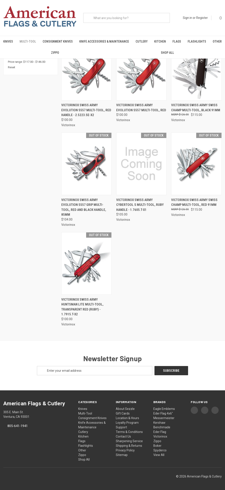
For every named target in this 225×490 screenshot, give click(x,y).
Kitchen (160, 41)
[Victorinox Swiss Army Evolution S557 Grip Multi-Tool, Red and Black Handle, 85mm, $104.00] (86, 163)
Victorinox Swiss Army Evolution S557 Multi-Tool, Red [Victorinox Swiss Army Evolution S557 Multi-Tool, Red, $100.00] (141, 107)
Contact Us (123, 436)
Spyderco (160, 450)
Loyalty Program (127, 422)
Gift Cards (123, 413)
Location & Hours (127, 418)
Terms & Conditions (129, 432)
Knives (8, 41)
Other (217, 41)
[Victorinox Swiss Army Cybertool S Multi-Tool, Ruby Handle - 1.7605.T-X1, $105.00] (141, 163)
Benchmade (161, 427)
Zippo (55, 52)
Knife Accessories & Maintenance (104, 41)
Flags (176, 41)
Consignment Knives (58, 41)
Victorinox (160, 436)
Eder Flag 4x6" (163, 413)
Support (121, 427)
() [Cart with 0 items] (218, 18)
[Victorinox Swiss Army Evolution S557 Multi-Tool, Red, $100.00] (141, 69)
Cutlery (142, 41)
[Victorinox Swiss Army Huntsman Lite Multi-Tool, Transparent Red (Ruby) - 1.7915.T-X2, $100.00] (86, 263)
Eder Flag (159, 432)
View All (158, 455)
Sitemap (122, 455)
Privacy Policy (125, 450)
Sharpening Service (129, 441)
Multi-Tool (28, 41)
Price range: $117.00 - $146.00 (26, 61)
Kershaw (159, 422)
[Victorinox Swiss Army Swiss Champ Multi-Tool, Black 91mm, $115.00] (196, 69)
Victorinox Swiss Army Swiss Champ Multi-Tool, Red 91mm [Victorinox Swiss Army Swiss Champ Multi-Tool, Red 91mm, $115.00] (194, 202)
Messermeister (163, 418)
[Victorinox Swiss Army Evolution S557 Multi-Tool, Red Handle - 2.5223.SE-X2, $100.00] (86, 69)
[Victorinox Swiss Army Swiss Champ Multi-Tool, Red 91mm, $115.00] (196, 163)
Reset (11, 67)
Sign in (187, 18)
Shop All (167, 52)
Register (202, 18)
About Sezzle (125, 409)
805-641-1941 (17, 426)
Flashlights (197, 41)
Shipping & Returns (129, 445)
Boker (157, 445)
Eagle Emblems (164, 409)
